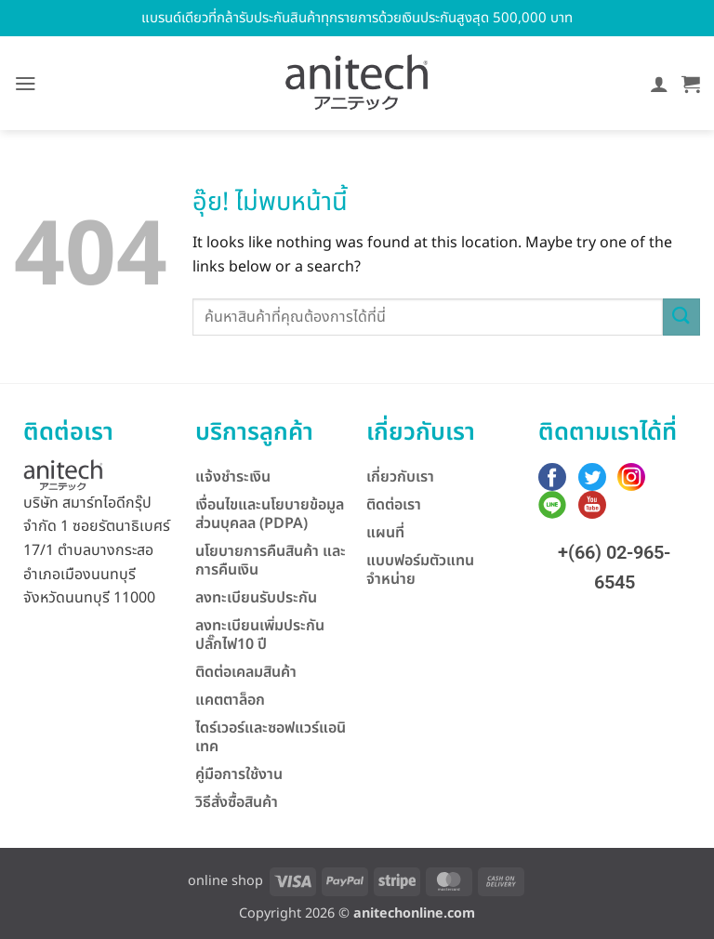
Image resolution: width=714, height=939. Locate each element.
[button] (25, 83)
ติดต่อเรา (393, 505)
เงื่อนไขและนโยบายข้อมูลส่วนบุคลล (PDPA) (269, 514)
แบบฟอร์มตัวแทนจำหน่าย (420, 569)
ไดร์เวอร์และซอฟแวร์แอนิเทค (270, 737)
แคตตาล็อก (230, 700)
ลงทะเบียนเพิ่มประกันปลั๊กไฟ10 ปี (259, 635)
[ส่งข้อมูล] (681, 316)
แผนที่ (385, 533)
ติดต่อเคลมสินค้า (246, 672)
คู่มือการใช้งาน (239, 774)
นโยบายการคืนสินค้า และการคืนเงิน (270, 560)
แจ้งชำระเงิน (233, 477)
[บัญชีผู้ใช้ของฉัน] (659, 83)
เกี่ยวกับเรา (400, 477)
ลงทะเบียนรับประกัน (256, 598)
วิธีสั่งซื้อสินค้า (236, 802)
